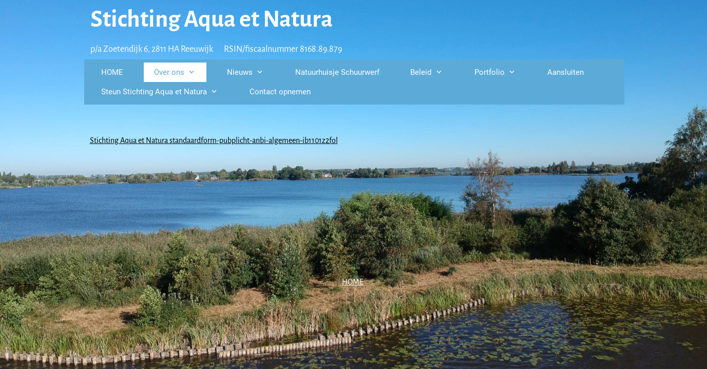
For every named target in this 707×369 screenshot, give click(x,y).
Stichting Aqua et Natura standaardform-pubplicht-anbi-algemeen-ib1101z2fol (214, 140)
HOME (353, 282)
